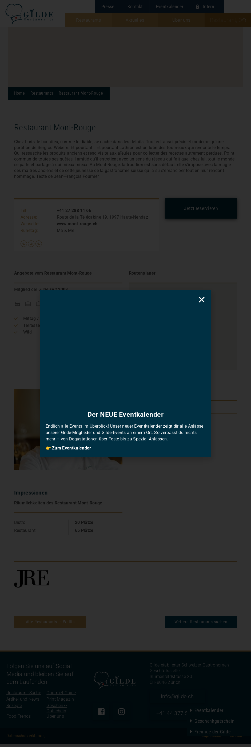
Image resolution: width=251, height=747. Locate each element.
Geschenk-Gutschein (56, 711)
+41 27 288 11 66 (74, 210)
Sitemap (237, 738)
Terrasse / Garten (40, 325)
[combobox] (228, 20)
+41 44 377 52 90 (181, 716)
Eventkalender (208, 710)
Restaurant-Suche (23, 695)
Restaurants (41, 93)
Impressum (211, 738)
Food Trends (18, 719)
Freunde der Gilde (212, 731)
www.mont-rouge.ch (77, 223)
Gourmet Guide (61, 695)
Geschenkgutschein (214, 721)
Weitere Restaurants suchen (201, 621)
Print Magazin (60, 702)
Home (19, 93)
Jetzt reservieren (201, 208)
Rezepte (14, 708)
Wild (27, 332)
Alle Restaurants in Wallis (50, 621)
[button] (182, 320)
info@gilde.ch (181, 697)
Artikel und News (22, 702)
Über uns (55, 719)
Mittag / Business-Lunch (47, 318)
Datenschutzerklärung (26, 738)
